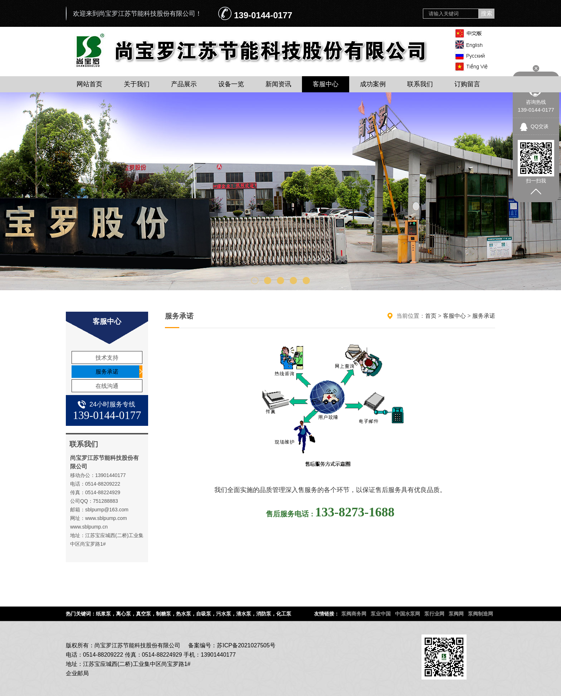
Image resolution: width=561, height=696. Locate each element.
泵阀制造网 (480, 614)
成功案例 (373, 84)
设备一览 (231, 84)
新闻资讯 (278, 84)
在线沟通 (107, 386)
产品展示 (184, 84)
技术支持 (107, 358)
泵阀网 (456, 614)
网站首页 (89, 84)
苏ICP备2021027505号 (246, 645)
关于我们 (137, 84)
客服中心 (325, 84)
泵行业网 (434, 614)
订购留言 (467, 84)
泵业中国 (381, 614)
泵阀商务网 (353, 614)
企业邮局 (77, 673)
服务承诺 (107, 372)
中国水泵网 (407, 614)
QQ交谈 (539, 126)
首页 (430, 316)
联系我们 (420, 84)
